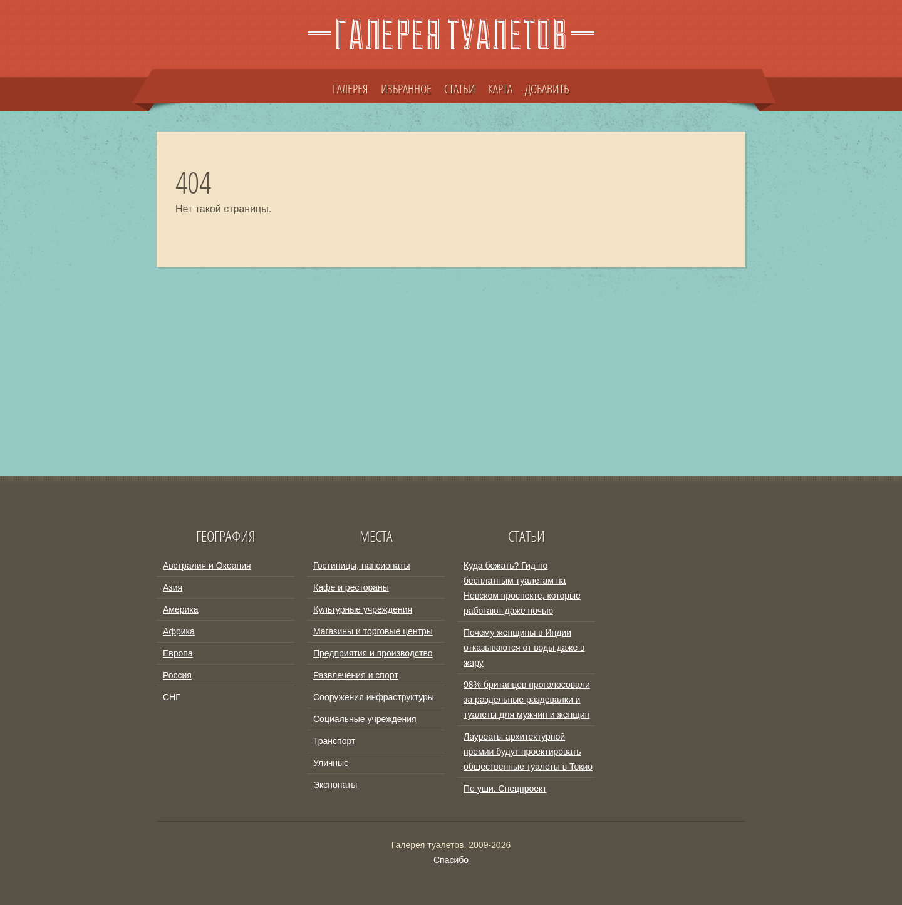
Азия (172, 587)
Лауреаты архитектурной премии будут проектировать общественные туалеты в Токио (528, 752)
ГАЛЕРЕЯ (350, 88)
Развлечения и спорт (355, 675)
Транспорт (334, 741)
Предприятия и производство (372, 653)
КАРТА (500, 88)
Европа (178, 653)
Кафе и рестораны (351, 587)
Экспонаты (335, 785)
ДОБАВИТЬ (547, 88)
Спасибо (451, 860)
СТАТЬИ (459, 88)
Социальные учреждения (365, 719)
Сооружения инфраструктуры (373, 697)
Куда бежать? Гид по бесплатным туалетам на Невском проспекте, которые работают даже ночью (522, 588)
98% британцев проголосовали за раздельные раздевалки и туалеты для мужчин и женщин (527, 700)
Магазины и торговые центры (373, 631)
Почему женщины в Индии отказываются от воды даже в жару (524, 648)
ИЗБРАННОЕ (406, 88)
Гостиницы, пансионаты (361, 566)
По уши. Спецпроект (505, 788)
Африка (179, 631)
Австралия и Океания (207, 566)
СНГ (171, 697)
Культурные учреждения (362, 609)
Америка (181, 609)
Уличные (331, 763)
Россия (177, 675)
